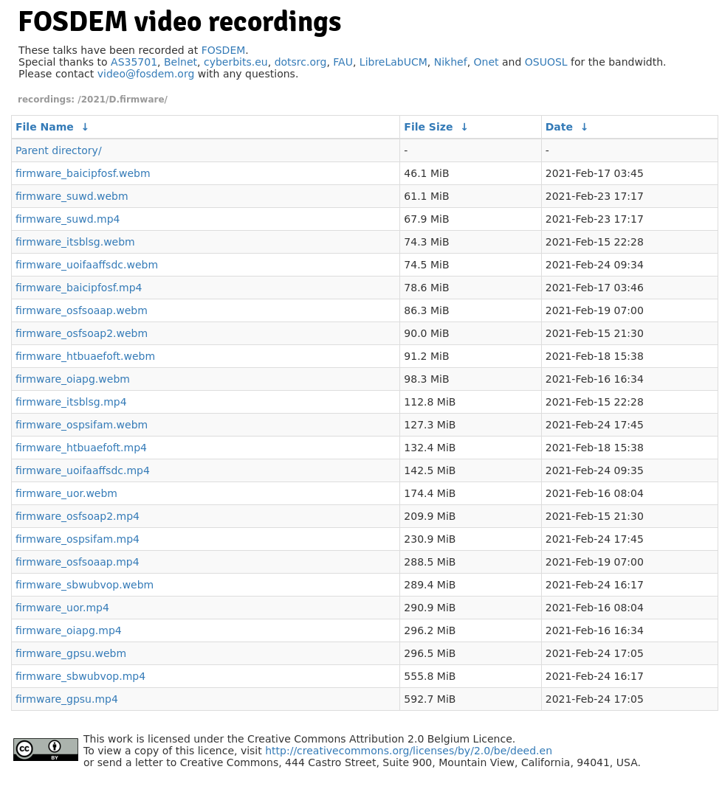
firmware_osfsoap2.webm (82, 333)
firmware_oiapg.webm (73, 379)
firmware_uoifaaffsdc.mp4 (83, 470)
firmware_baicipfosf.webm (83, 173)
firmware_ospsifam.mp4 (78, 539)
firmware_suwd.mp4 (68, 219)
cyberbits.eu (236, 62)
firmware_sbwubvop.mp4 (80, 676)
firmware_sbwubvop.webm (85, 585)
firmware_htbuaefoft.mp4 (81, 447)
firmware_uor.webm (66, 493)
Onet (486, 62)
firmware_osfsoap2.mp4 (78, 516)
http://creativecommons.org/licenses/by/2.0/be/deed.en (408, 751)
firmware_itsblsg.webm (75, 242)
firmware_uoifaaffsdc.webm (87, 265)
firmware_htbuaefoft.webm (85, 356)
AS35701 (134, 62)
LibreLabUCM (393, 62)
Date (559, 127)
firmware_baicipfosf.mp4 (79, 287)
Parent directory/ (59, 150)
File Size (428, 127)
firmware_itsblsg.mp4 (71, 402)
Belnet (180, 62)
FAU (343, 62)
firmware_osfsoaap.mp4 (78, 562)
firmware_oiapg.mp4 (69, 630)
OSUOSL (546, 62)
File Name (45, 127)
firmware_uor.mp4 (62, 607)
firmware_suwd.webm (72, 196)
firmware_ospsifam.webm (82, 425)
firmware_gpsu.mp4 (67, 699)
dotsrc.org (301, 62)
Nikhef (450, 62)
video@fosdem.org (146, 74)
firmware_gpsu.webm (71, 653)
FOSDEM (224, 50)
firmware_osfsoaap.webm (82, 310)
